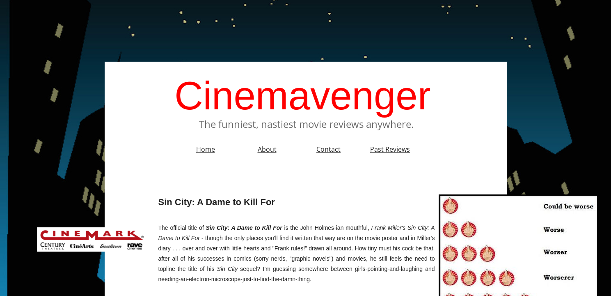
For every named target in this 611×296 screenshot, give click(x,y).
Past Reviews (390, 149)
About (267, 149)
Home (205, 149)
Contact (328, 149)
